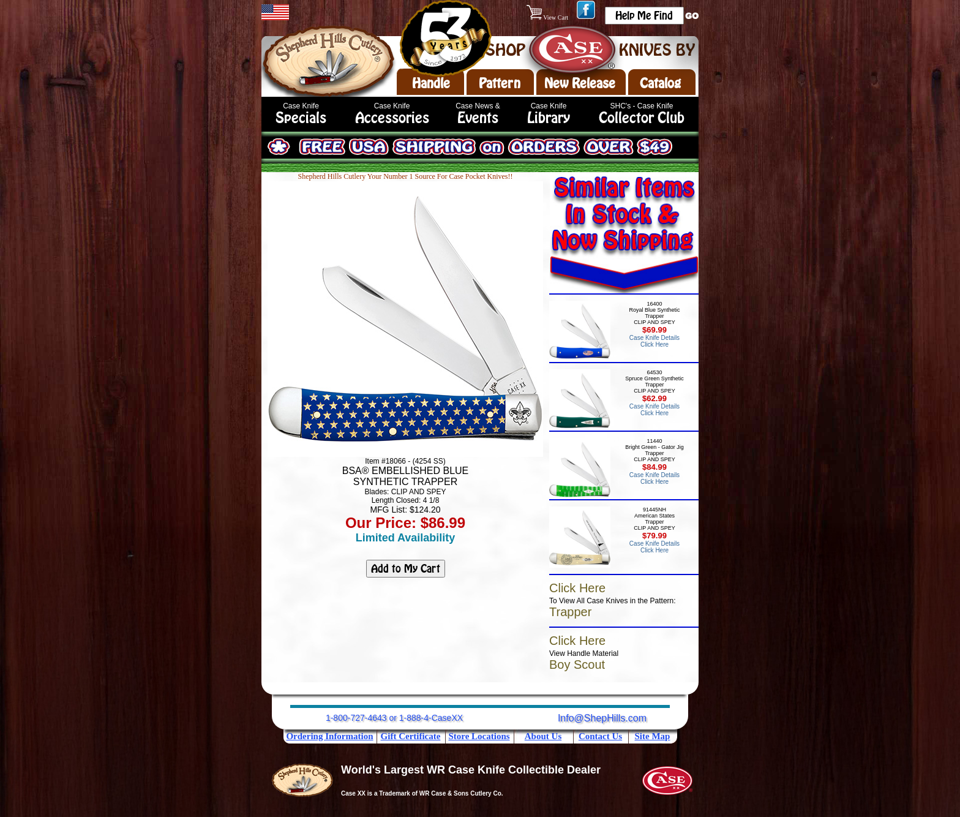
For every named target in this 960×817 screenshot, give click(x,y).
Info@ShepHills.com (602, 718)
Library (548, 117)
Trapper (570, 612)
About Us (543, 736)
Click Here (577, 588)
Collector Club (641, 117)
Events (477, 117)
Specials (301, 117)
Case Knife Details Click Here (654, 341)
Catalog (660, 83)
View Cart (548, 17)
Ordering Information (329, 736)
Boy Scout (577, 664)
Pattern (499, 83)
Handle (431, 83)
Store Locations (478, 736)
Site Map (652, 736)
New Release (579, 83)
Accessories (392, 117)
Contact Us (600, 736)
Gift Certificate (411, 736)
